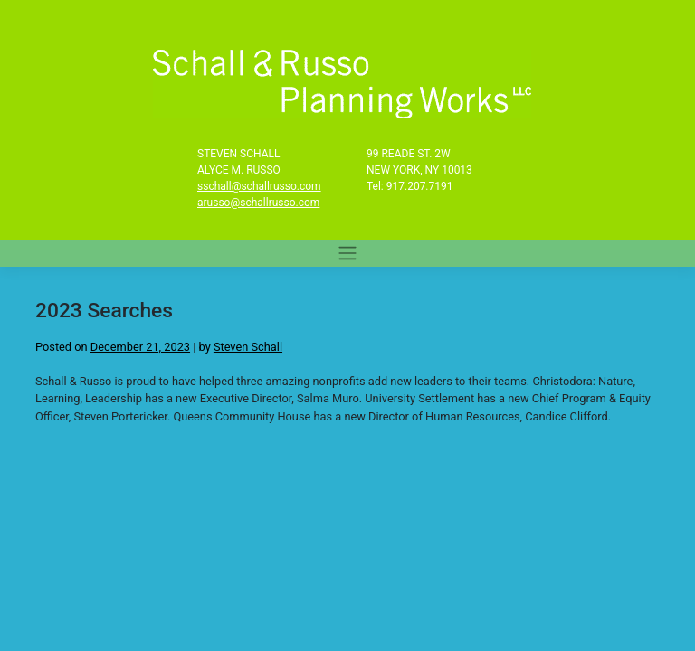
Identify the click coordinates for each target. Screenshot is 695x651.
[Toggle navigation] (347, 253)
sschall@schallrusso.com (259, 186)
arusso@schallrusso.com (258, 202)
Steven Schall (248, 347)
